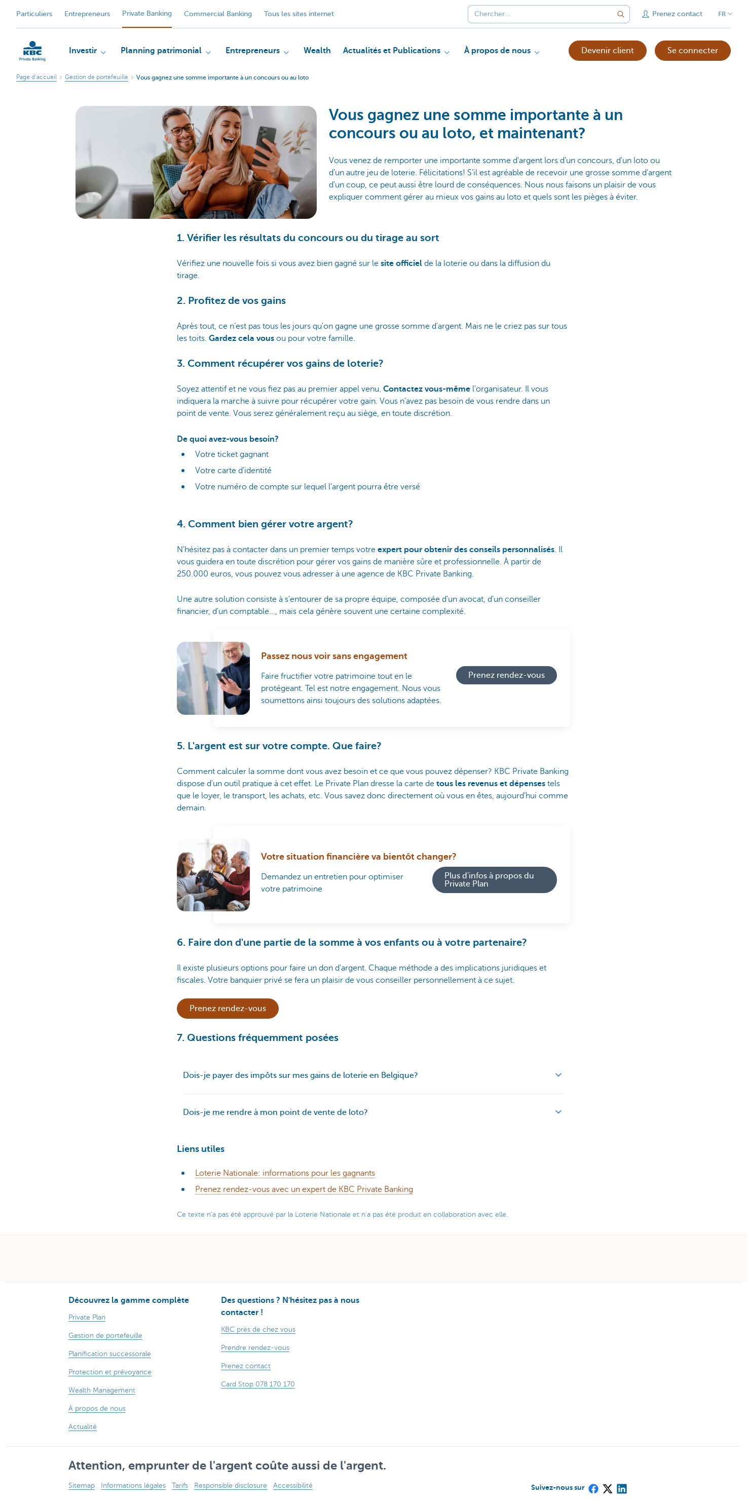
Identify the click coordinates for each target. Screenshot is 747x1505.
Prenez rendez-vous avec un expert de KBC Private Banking (304, 1189)
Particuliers (34, 14)
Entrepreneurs (87, 14)
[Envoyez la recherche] (621, 14)
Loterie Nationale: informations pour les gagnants (285, 1173)
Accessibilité (293, 1485)
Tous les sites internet (299, 14)
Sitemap (81, 1485)
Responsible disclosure (230, 1485)
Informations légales (133, 1485)
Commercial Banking (218, 14)
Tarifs (180, 1485)
